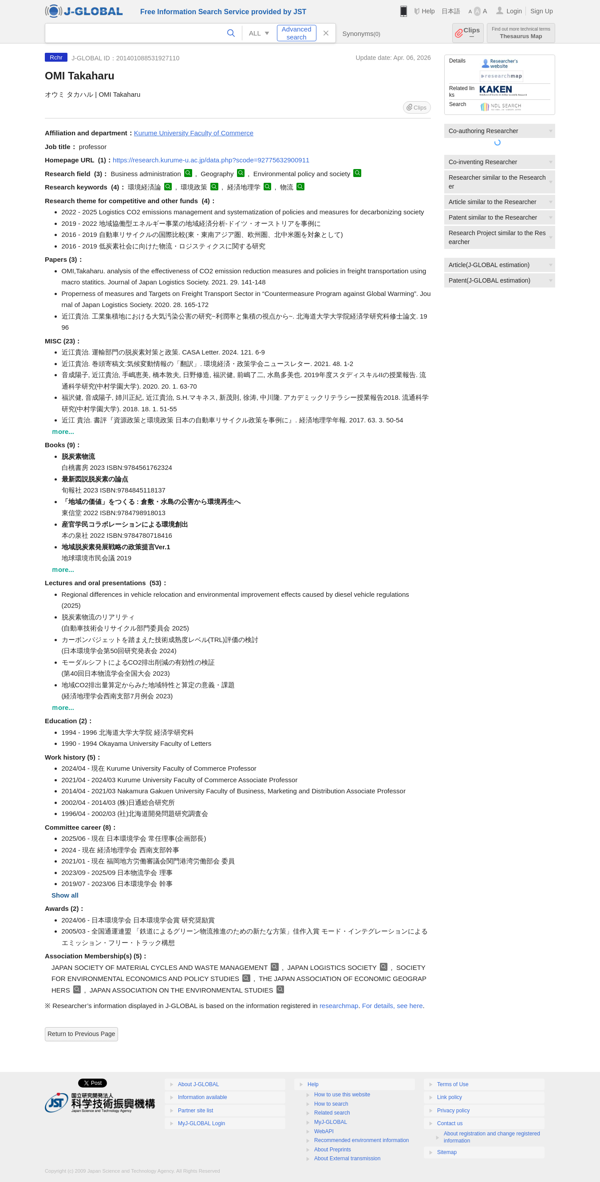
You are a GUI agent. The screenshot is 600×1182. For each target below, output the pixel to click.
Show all (65, 895)
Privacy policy (453, 1110)
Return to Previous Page (81, 1033)
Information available (202, 1097)
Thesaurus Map (521, 33)
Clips (472, 33)
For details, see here (392, 1005)
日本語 (451, 11)
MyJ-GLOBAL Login (201, 1123)
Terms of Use (453, 1084)
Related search (332, 1113)
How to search (331, 1104)
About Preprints (332, 1150)
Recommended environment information (361, 1140)
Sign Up (541, 11)
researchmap (339, 1005)
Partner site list (195, 1110)
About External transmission (347, 1158)
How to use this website (342, 1094)
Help (428, 11)
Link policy (449, 1097)
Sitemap (447, 1152)
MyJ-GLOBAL (330, 1122)
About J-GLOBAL (198, 1084)
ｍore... (62, 431)
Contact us (449, 1123)
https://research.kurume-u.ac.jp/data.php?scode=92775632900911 (211, 160)
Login (514, 11)
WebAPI (324, 1131)
